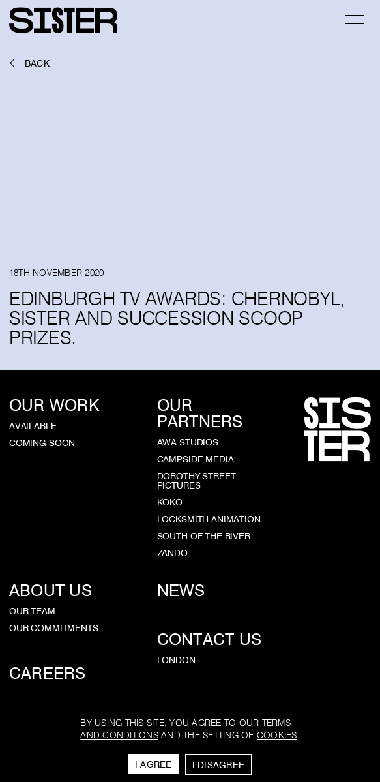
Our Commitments (53, 628)
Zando (172, 553)
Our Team (32, 611)
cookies (277, 735)
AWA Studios (187, 442)
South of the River (203, 536)
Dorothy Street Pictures (196, 481)
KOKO (170, 502)
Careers (47, 673)
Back (37, 63)
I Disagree (218, 765)
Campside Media (195, 459)
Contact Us (209, 639)
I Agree (153, 764)
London (176, 660)
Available (33, 425)
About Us (50, 590)
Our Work (54, 405)
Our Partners (200, 413)
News (181, 590)
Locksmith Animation (209, 519)
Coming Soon (42, 442)
